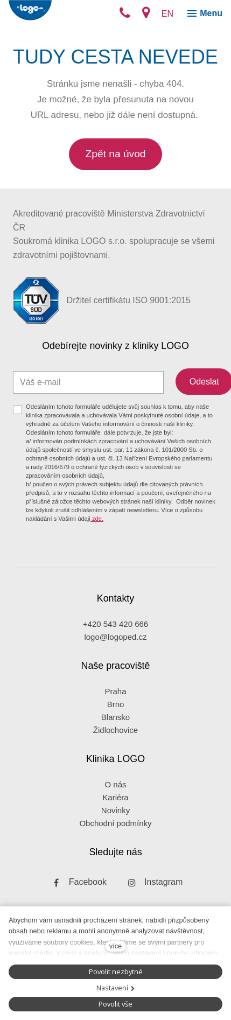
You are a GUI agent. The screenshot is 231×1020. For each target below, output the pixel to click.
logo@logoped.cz (115, 636)
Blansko (115, 717)
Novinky (115, 810)
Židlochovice (115, 730)
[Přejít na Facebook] (77, 882)
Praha (115, 691)
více (115, 946)
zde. (96, 518)
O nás (115, 784)
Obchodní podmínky (115, 823)
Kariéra (115, 797)
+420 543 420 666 (115, 623)
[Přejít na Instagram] (153, 882)
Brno (115, 704)
